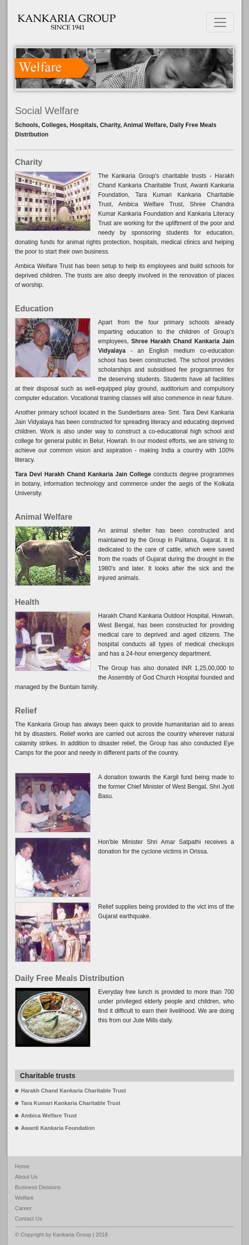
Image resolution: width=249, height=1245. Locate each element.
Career (23, 1208)
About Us (26, 1177)
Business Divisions (38, 1187)
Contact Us (28, 1219)
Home (22, 1166)
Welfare (24, 1198)
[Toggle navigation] (220, 22)
